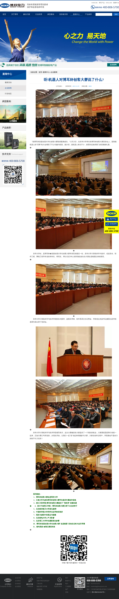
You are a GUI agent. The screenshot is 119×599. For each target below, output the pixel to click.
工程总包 (39, 583)
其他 (66, 592)
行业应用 (38, 14)
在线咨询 (113, 224)
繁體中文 (116, 3)
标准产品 (39, 578)
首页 (4, 14)
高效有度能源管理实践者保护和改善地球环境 (24, 5)
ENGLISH (109, 3)
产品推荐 (88, 14)
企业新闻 (8, 88)
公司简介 (8, 584)
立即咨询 (110, 579)
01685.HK (94, 3)
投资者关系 (63, 14)
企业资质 (18, 586)
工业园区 (68, 586)
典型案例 (50, 14)
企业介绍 (18, 578)
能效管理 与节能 (42, 586)
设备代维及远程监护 (43, 581)
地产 (66, 589)
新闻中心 (76, 14)
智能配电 (39, 589)
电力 (66, 583)
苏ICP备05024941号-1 (98, 592)
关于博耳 (14, 14)
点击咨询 (113, 65)
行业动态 (8, 93)
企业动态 (18, 583)
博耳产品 (102, 3)
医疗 (66, 578)
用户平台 (113, 219)
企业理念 (18, 581)
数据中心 (68, 581)
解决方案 (26, 14)
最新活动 (8, 82)
